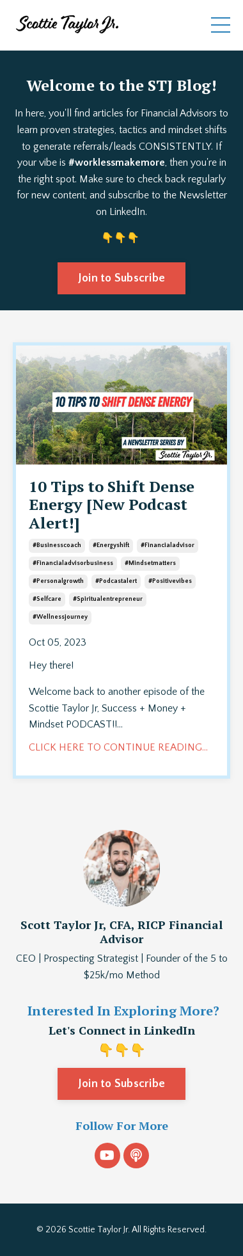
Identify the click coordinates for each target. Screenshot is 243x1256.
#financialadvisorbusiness (73, 563)
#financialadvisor (167, 545)
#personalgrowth (58, 581)
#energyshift (111, 545)
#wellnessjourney (60, 617)
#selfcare (47, 599)
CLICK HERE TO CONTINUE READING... (118, 747)
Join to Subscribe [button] (121, 278)
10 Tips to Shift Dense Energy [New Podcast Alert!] (111, 504)
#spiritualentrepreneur (108, 599)
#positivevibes (170, 581)
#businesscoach (57, 545)
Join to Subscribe (121, 1083)
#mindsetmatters (150, 563)
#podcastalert (116, 581)
